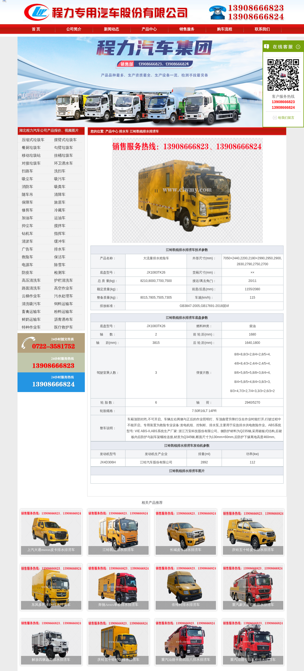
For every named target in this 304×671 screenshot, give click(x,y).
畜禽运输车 (31, 311)
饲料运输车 (63, 304)
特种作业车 (31, 327)
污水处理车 (63, 296)
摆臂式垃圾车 (65, 140)
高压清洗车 (31, 280)
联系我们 (262, 29)
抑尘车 (27, 225)
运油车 (59, 218)
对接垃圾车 (31, 163)
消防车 (27, 186)
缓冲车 (59, 241)
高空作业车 (63, 288)
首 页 (36, 29)
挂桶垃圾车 (63, 155)
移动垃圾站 (31, 155)
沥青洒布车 (63, 319)
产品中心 (149, 29)
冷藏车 (59, 210)
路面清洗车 (31, 288)
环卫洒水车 (63, 163)
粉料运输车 (63, 311)
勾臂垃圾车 (63, 147)
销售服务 (186, 29)
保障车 (27, 202)
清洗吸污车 (31, 304)
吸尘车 (27, 179)
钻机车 (27, 233)
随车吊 (27, 194)
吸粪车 (59, 186)
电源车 (27, 265)
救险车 (27, 257)
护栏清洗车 (63, 280)
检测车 (59, 272)
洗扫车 (59, 171)
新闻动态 (111, 29)
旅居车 (59, 202)
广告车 (27, 249)
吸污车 (59, 179)
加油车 (27, 218)
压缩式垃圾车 (33, 140)
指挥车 (59, 233)
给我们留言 (286, 118)
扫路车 (27, 171)
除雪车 (59, 265)
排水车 (59, 249)
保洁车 (59, 257)
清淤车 (27, 241)
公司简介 (73, 29)
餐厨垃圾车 (31, 147)
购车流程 (224, 29)
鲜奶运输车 (31, 319)
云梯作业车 (31, 296)
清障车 (59, 194)
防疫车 (27, 272)
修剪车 (27, 210)
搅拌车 (59, 225)
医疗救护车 (63, 327)
